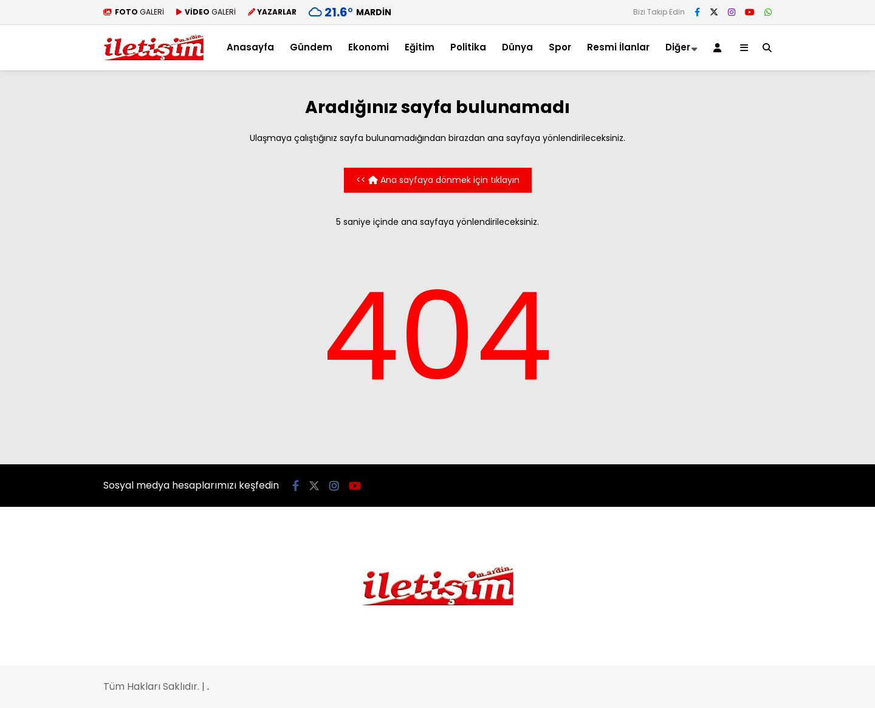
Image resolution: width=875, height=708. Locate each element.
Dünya (517, 47)
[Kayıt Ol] (719, 47)
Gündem (311, 47)
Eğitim (419, 47)
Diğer (677, 47)
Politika (468, 47)
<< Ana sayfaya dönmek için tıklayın (438, 180)
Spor (560, 47)
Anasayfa (250, 47)
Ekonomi (368, 47)
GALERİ (133, 12)
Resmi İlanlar (618, 47)
